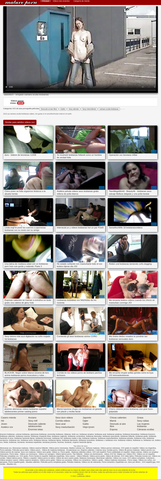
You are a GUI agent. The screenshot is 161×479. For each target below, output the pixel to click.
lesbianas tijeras (54, 440)
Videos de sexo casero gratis (67, 458)
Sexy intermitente (89, 109)
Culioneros (150, 458)
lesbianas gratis (142, 436)
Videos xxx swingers (47, 454)
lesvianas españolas (34, 442)
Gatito (63, 109)
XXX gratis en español (129, 448)
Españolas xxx (121, 462)
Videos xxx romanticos (82, 460)
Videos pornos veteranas (110, 448)
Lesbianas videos (21, 3)
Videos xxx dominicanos (93, 454)
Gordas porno (112, 450)
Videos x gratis (98, 460)
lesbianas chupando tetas (41, 436)
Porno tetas (14, 454)
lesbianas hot (57, 438)
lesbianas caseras (23, 436)
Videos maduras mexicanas (116, 460)
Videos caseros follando (38, 448)
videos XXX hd (110, 454)
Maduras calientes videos (81, 452)
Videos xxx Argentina (147, 448)
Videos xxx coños (145, 460)
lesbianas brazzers (147, 434)
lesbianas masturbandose (108, 438)
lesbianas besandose (131, 434)
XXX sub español (99, 452)
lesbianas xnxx (111, 440)
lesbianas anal (100, 434)
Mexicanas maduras (20, 448)
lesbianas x (100, 440)
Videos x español (29, 458)
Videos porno (35, 450)
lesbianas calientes (7, 436)
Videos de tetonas (113, 456)
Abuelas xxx (11, 464)
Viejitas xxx (121, 454)
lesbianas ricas (140, 438)
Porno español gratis (16, 462)
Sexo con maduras (28, 452)
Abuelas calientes (33, 462)
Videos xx (55, 452)
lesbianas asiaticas (114, 434)
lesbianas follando (127, 436)
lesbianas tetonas (40, 440)
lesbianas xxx (149, 440)
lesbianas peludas (126, 438)
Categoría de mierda (81, 1)
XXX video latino (127, 456)
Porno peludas (5, 450)
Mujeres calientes (87, 450)
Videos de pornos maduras (129, 450)
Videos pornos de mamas (10, 452)
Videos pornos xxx (148, 450)
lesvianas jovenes (50, 442)
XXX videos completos (136, 458)
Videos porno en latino (46, 458)
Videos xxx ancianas (64, 460)
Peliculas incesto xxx (143, 456)
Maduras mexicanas (87, 458)
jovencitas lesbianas (55, 434)
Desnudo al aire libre (49, 109)
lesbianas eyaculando (111, 436)
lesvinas (60, 442)
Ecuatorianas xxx (73, 450)
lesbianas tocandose (87, 440)
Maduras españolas (56, 456)
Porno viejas (132, 460)
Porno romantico (108, 462)
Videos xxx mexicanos (29, 454)
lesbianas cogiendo (59, 436)
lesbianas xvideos (125, 440)
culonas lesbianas (23, 434)
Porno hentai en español (38, 456)
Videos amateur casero (9, 460)
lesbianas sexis (27, 440)
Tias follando (77, 454)
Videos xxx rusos (119, 458)
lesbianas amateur (87, 434)
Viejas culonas (136, 452)
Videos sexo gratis (44, 452)
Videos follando (83, 456)
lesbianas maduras (89, 438)
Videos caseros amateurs (29, 460)
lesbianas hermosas (43, 438)
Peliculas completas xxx (9, 456)
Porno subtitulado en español (118, 452)
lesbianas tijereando (70, 440)
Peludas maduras (74, 462)
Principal (45, 1)
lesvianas (21, 442)
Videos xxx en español (145, 454)
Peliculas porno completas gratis (53, 462)
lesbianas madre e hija (72, 438)
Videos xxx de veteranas (91, 462)
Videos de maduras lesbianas (53, 450)
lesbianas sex (14, 440)
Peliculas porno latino (20, 450)
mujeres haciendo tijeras (82, 442)
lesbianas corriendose (76, 436)
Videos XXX (131, 454)
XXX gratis (24, 456)
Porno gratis (65, 452)
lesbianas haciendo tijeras (24, 438)
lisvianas (68, 442)
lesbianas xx (138, 440)
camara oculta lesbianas (108, 109)
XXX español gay (148, 462)
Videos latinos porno (64, 454)
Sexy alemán (74, 109)
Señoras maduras (93, 448)
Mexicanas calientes (104, 458)
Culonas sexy (100, 450)
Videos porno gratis (97, 456)
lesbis (6, 442)
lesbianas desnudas (94, 436)
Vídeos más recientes (61, 1)
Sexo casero (70, 456)
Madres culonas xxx (77, 448)
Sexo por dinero (134, 462)
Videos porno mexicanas (58, 448)
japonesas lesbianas (39, 434)
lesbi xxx (75, 434)
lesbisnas (12, 442)
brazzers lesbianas (7, 434)
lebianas (67, 434)
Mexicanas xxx (6, 448)
